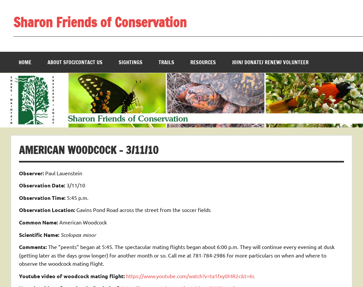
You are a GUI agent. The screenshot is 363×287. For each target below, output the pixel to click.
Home (25, 62)
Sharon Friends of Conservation (100, 22)
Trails (166, 62)
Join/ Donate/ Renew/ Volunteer (270, 62)
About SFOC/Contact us (75, 62)
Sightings (131, 62)
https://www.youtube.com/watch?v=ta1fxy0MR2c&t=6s (190, 276)
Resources (203, 62)
